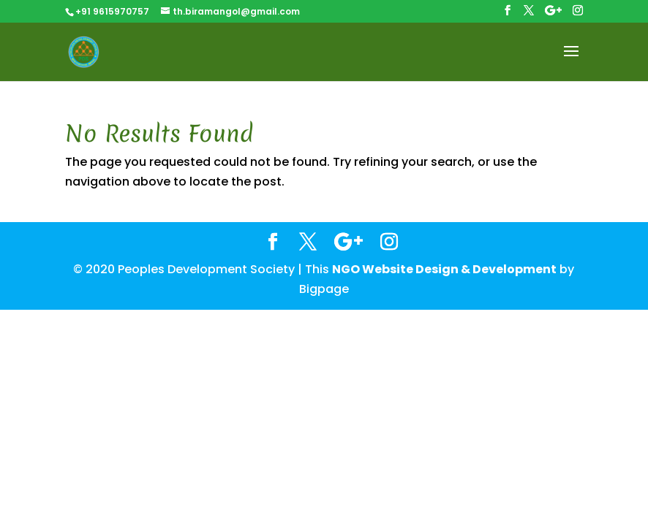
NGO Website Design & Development (444, 269)
